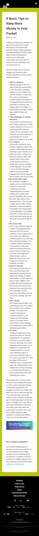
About (19, 490)
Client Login (19, 484)
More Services (19, 496)
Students (19, 481)
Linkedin (21, 500)
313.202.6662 (13, 522)
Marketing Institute (19, 493)
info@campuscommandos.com (23, 522)
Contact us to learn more (15, 464)
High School (19, 487)
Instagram (15, 500)
